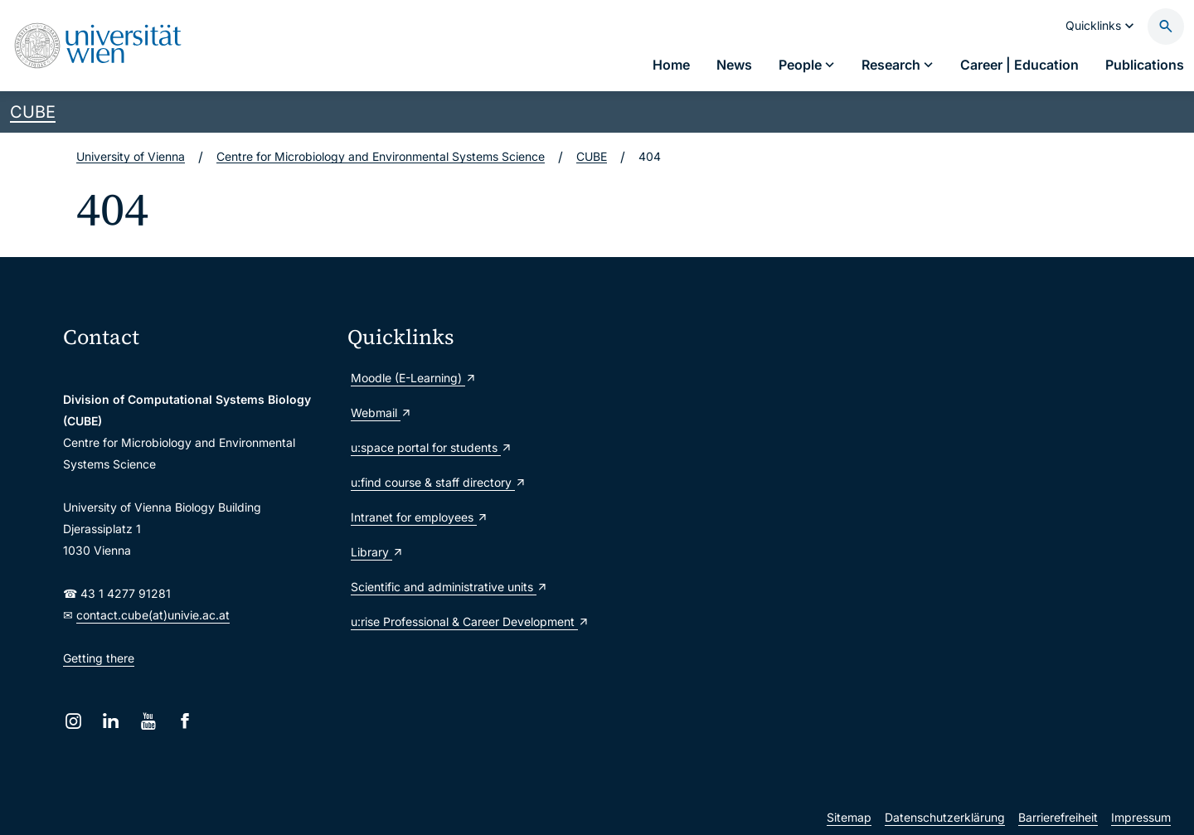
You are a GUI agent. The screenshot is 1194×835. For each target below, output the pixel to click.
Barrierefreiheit (1058, 817)
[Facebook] (185, 721)
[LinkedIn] (111, 721)
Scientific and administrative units (449, 587)
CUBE (33, 112)
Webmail (381, 412)
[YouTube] (148, 721)
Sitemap (849, 817)
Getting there (98, 658)
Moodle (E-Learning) (414, 378)
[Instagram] (73, 721)
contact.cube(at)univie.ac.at (153, 615)
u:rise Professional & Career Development (470, 621)
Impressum (1141, 817)
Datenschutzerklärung (945, 817)
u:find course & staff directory (439, 482)
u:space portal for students (431, 447)
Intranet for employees (419, 517)
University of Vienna (130, 156)
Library (377, 552)
